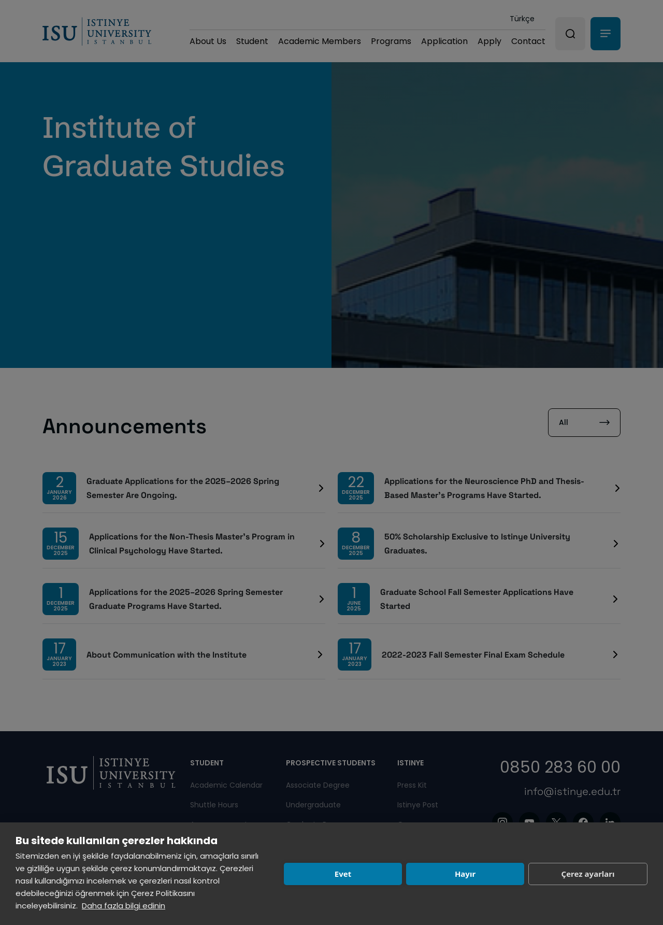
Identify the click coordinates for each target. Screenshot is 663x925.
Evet (343, 874)
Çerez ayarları (588, 874)
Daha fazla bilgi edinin (123, 905)
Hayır (465, 874)
